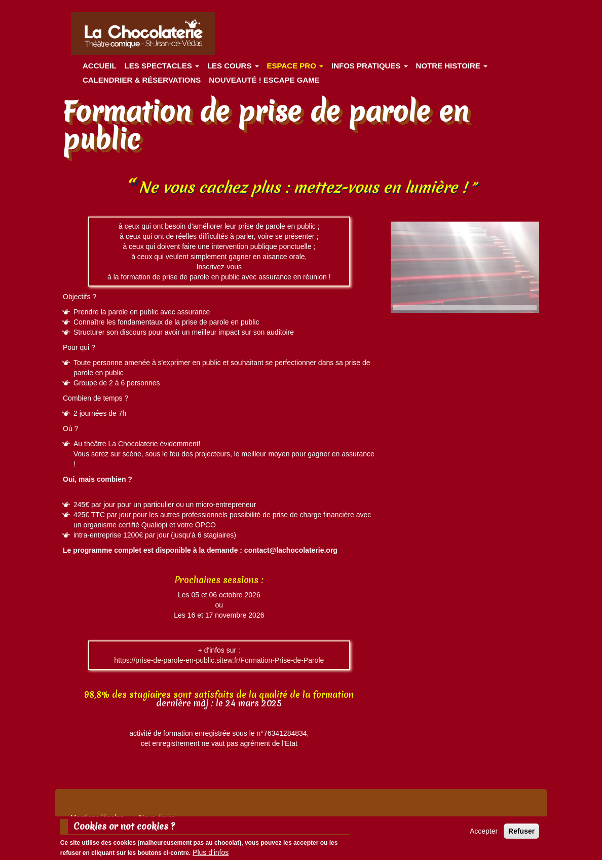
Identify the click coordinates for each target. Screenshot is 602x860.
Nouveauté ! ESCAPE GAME (264, 80)
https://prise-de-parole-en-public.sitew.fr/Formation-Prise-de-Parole (219, 660)
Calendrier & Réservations (142, 80)
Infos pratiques (369, 65)
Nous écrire (157, 817)
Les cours (233, 65)
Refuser (521, 835)
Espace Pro (295, 65)
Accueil (100, 65)
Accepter (484, 835)
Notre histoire (451, 65)
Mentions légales (97, 817)
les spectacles (162, 65)
